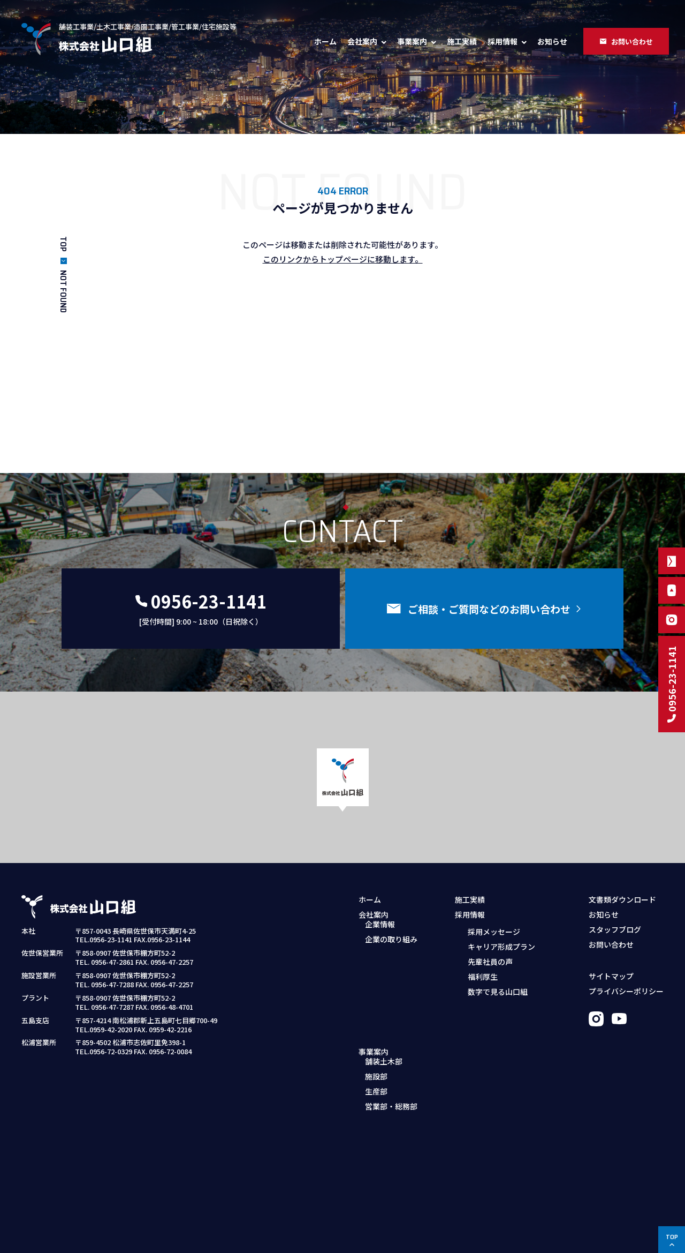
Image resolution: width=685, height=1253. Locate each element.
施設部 (376, 992)
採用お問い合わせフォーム (506, 1022)
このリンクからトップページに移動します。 (343, 259)
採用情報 (502, 41)
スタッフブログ (615, 929)
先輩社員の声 (490, 961)
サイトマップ (611, 976)
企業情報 (380, 931)
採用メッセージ (494, 931)
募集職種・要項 (487, 1007)
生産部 (376, 1007)
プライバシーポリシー (626, 991)
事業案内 (412, 41)
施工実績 (462, 41)
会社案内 (362, 41)
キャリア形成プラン (501, 946)
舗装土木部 (383, 977)
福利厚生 (483, 976)
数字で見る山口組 (498, 991)
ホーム (325, 41)
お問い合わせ (611, 944)
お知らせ (552, 41)
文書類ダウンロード (622, 899)
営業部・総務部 (391, 1022)
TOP (63, 244)
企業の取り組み (391, 946)
